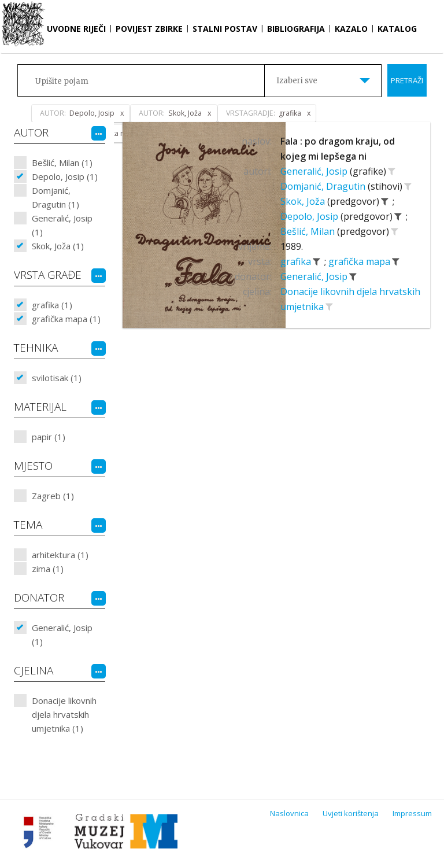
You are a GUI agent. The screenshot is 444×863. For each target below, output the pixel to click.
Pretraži (407, 80)
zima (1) (48, 568)
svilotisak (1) (57, 377)
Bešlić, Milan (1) (62, 162)
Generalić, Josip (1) (62, 225)
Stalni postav (225, 28)
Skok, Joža (303, 201)
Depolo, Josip (310, 216)
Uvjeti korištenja (351, 813)
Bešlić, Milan (308, 231)
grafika (296, 261)
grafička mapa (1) (66, 318)
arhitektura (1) (60, 554)
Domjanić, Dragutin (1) (55, 197)
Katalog (397, 28)
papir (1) (48, 436)
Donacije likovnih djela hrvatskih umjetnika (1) (64, 714)
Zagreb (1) (53, 495)
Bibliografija (296, 28)
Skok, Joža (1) (58, 246)
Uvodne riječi (76, 28)
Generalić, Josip (315, 171)
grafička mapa (360, 261)
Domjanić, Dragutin (324, 186)
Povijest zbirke (149, 28)
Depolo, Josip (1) (65, 176)
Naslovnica (289, 813)
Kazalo (351, 28)
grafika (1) (52, 305)
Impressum (412, 813)
